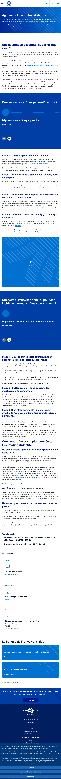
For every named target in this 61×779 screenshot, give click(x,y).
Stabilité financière (30, 734)
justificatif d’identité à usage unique (21, 477)
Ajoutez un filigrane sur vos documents (15, 484)
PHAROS (5, 170)
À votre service (30, 728)
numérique (19, 63)
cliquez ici (18, 225)
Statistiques (30, 740)
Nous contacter (7, 326)
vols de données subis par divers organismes (43, 65)
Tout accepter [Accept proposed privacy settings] (30, 767)
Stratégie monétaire (30, 731)
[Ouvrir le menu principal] (2, 3)
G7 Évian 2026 (30, 722)
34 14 (7, 600)
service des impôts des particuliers (42, 208)
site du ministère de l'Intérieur (38, 164)
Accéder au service (11, 574)
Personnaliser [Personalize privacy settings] (30, 776)
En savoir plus (7, 124)
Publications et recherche (30, 737)
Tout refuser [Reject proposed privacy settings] (30, 771)
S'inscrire (30, 700)
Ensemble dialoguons (30, 719)
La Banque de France (30, 725)
